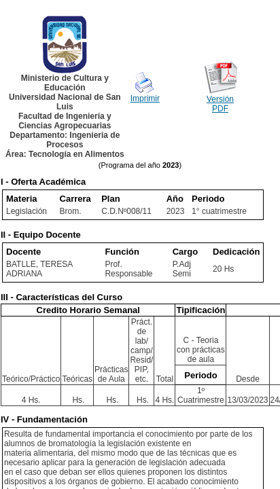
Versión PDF (220, 103)
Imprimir (145, 98)
